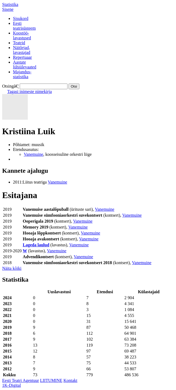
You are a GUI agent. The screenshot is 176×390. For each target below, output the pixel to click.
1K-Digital (11, 385)
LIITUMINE (51, 380)
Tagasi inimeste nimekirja (29, 91)
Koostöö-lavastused (22, 35)
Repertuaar (22, 57)
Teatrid (19, 42)
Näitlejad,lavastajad (21, 50)
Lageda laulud (36, 245)
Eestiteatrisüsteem (24, 25)
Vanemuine (33, 154)
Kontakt (70, 380)
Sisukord (20, 18)
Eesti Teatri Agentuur (20, 380)
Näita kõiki (12, 268)
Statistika (10, 4)
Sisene (7, 9)
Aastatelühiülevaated (24, 64)
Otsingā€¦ (10, 86)
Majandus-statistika (22, 74)
